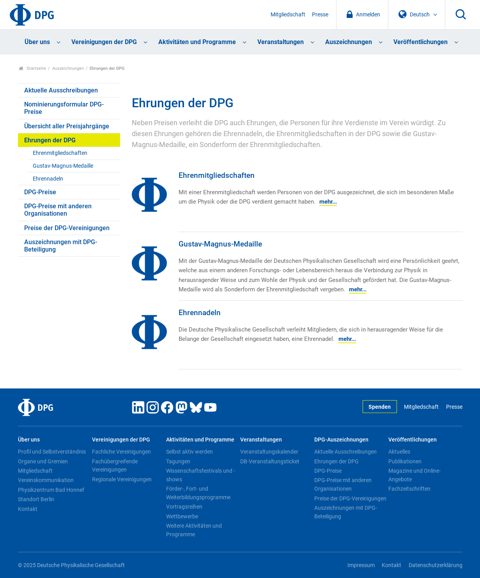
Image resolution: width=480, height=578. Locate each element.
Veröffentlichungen (420, 42)
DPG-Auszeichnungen (341, 439)
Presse (320, 14)
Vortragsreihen (184, 507)
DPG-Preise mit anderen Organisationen (58, 209)
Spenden (379, 407)
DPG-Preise (40, 192)
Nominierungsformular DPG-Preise (64, 108)
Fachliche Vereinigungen (121, 452)
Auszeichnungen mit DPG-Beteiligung (60, 245)
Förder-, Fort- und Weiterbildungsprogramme (198, 493)
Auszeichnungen (348, 42)
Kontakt (27, 509)
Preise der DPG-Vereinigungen (67, 228)
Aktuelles (399, 452)
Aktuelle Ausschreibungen (61, 90)
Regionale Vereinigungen (122, 479)
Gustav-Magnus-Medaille (63, 166)
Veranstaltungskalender (269, 452)
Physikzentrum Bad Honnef (51, 490)
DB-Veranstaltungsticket (269, 461)
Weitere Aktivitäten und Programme (194, 530)
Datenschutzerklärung (435, 565)
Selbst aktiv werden (189, 452)
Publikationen (405, 461)
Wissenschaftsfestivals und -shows (200, 475)
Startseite (32, 68)
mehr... (328, 201)
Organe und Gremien (43, 461)
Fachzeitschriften (409, 489)
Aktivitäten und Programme (197, 42)
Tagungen (178, 461)
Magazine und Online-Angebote (414, 475)
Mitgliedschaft (288, 14)
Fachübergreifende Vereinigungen (115, 465)
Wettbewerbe (182, 516)
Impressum (361, 565)
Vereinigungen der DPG (104, 42)
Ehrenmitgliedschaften (60, 153)
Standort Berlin (36, 499)
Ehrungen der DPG (50, 140)
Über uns (37, 42)
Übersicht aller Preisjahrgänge (66, 126)
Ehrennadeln (48, 179)
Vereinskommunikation (46, 480)
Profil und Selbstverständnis (52, 452)
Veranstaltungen (280, 42)
